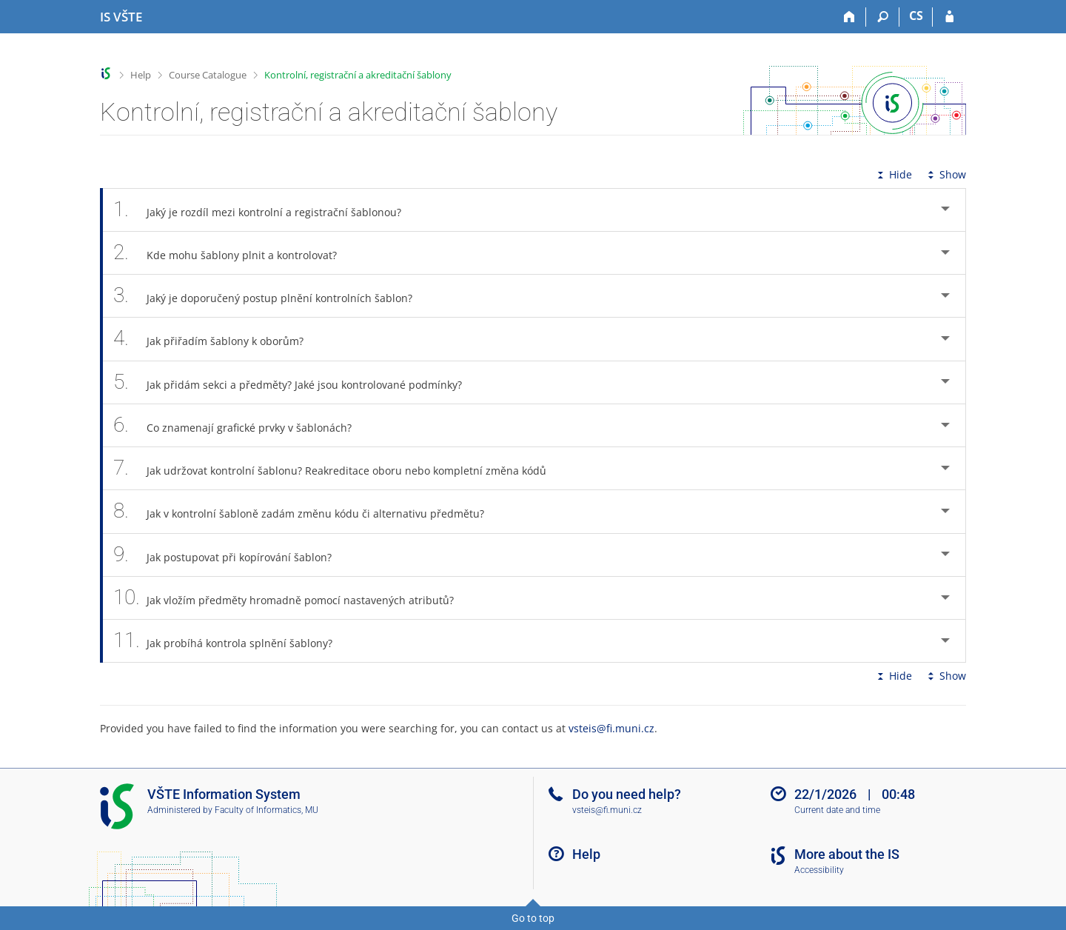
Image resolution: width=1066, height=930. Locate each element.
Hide (893, 174)
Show (945, 174)
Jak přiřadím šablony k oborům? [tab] (216, 339)
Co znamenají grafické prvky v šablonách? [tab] (240, 425)
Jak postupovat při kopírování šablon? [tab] (230, 555)
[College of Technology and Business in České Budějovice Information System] (121, 17)
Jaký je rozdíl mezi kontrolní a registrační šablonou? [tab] (265, 210)
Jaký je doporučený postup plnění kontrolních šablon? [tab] (271, 296)
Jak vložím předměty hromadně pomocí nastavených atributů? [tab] (291, 598)
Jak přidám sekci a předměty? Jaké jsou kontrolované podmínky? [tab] (295, 382)
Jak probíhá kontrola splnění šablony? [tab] (231, 641)
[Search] (882, 17)
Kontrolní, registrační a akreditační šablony (358, 74)
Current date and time (837, 810)
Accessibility (819, 870)
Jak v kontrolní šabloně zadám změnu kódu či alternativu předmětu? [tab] (306, 511)
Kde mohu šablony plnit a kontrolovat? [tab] (233, 253)
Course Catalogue (208, 74)
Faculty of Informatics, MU (266, 810)
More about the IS (846, 854)
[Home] (849, 17)
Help (140, 74)
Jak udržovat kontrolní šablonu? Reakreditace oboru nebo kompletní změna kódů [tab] (338, 468)
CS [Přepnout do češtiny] (916, 15)
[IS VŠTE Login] (949, 17)
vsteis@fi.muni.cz (611, 728)
